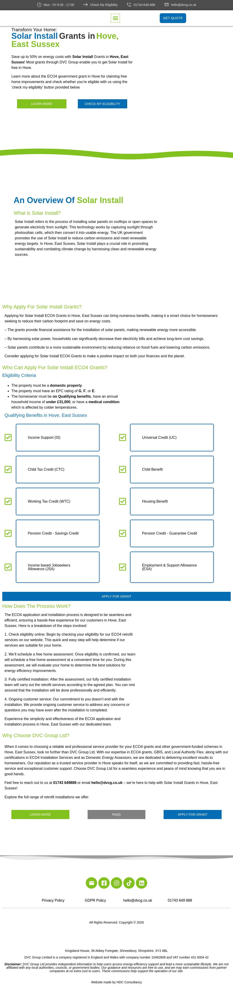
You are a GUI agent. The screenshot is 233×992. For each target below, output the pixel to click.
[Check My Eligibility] (85, 4)
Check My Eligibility (104, 5)
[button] (115, 18)
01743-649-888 (144, 5)
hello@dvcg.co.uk (183, 5)
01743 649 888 (180, 900)
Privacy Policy (53, 900)
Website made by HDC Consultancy (116, 982)
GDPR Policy (95, 900)
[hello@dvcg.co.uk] (166, 4)
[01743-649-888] (129, 4)
